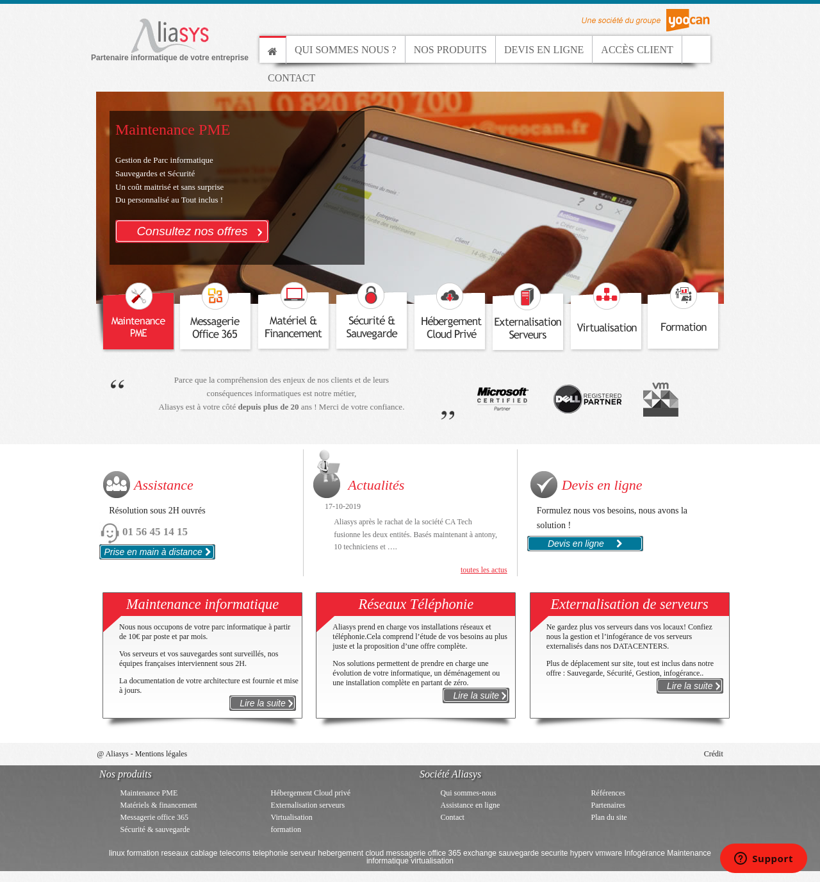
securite (554, 853)
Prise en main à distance (157, 552)
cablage (203, 853)
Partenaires (608, 805)
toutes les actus (484, 570)
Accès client (637, 49)
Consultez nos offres (202, 229)
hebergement (340, 853)
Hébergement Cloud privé (310, 792)
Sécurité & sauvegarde (155, 829)
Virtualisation (292, 817)
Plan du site (609, 817)
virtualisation (432, 860)
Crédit (713, 753)
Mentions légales (161, 753)
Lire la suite (268, 702)
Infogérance (645, 853)
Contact (291, 77)
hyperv (581, 853)
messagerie (405, 853)
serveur (303, 853)
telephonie (270, 853)
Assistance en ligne (470, 805)
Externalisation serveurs (308, 805)
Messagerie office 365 (154, 817)
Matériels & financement (158, 805)
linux (117, 853)
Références (608, 792)
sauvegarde (518, 853)
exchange (479, 853)
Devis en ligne (544, 49)
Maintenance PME (149, 792)
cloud (374, 853)
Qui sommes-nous (468, 792)
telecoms (235, 853)
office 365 (444, 853)
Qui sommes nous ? (346, 49)
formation (286, 829)
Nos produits (450, 49)
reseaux (174, 853)
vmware (608, 853)
